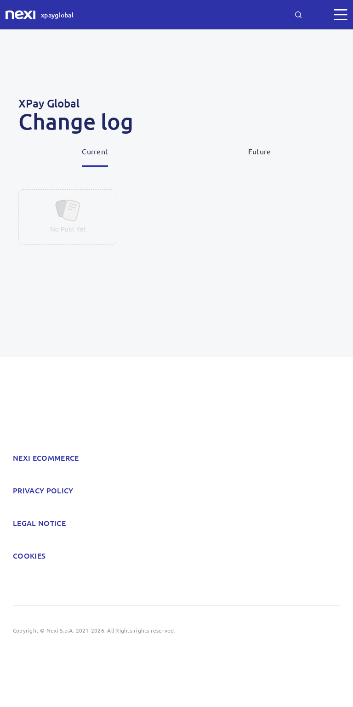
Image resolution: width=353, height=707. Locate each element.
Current (95, 151)
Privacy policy (43, 490)
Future (259, 151)
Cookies (29, 555)
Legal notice (39, 523)
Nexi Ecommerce (46, 457)
